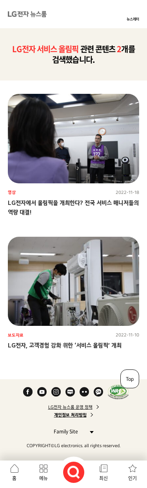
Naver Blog (70, 392)
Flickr (84, 392)
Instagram (56, 392)
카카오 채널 (98, 392)
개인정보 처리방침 (70, 415)
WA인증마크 (118, 391)
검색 (73, 472)
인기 (132, 478)
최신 (103, 478)
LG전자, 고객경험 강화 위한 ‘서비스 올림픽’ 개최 (65, 345)
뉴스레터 (133, 18)
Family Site (71, 431)
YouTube (42, 392)
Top (130, 379)
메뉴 (43, 478)
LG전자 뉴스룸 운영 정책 (70, 407)
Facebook (28, 392)
